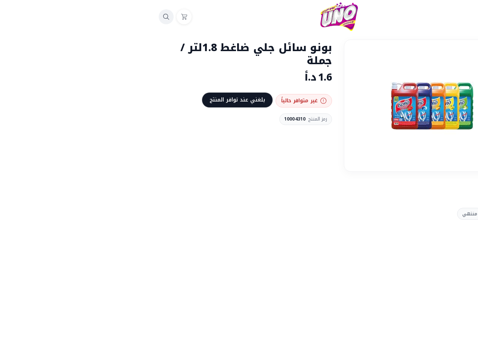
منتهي (369, 213)
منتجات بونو (403, 213)
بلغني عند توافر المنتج (137, 100)
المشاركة (402, 185)
